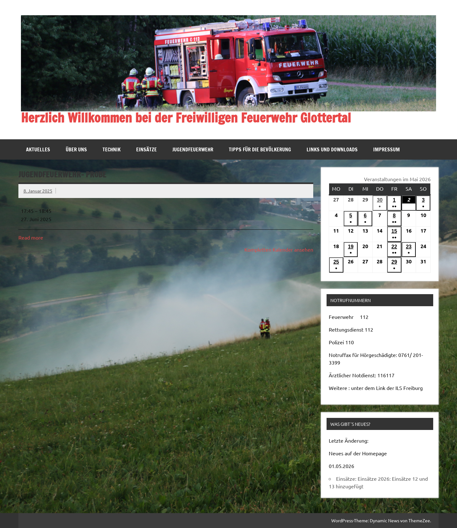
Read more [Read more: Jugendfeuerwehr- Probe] (30, 237)
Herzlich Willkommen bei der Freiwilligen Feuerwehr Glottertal (186, 118)
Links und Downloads (332, 149)
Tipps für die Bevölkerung (260, 149)
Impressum (386, 149)
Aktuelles (38, 149)
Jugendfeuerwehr (192, 149)
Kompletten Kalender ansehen (278, 249)
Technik (112, 149)
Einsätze (146, 149)
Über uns (76, 149)
